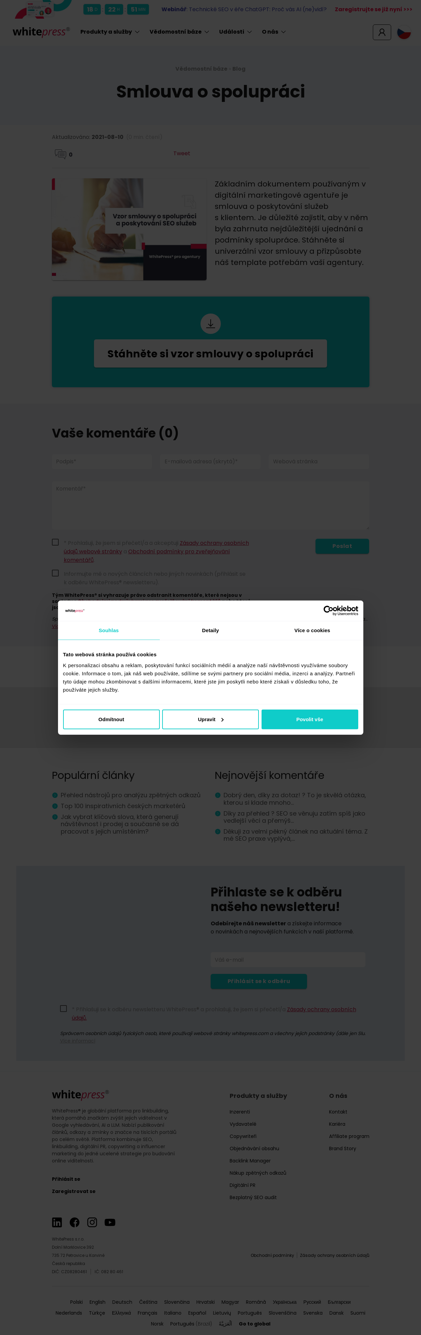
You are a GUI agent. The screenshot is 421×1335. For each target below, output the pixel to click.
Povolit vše (309, 719)
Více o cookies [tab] (312, 630)
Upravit (211, 719)
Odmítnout (111, 719)
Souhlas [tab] (109, 630)
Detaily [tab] (210, 630)
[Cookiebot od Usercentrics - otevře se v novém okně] (328, 611)
